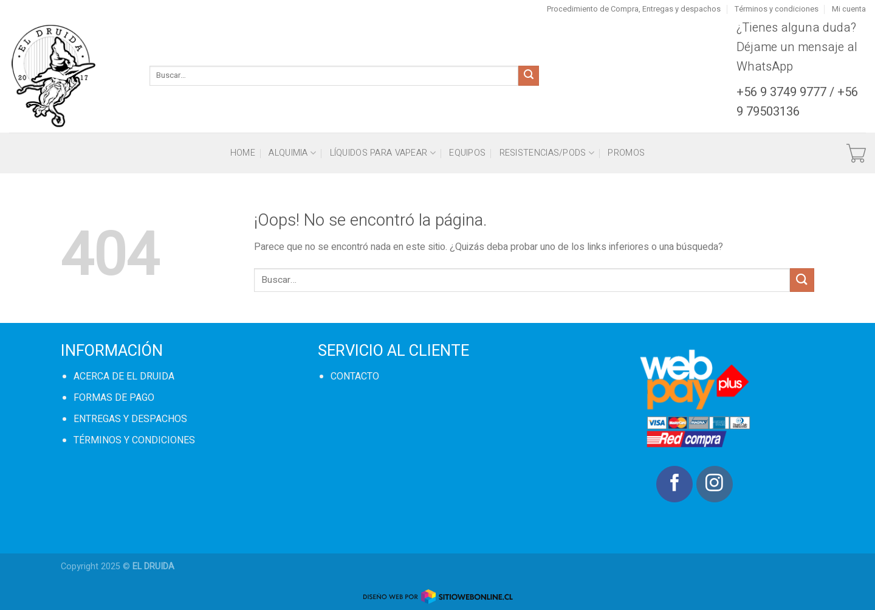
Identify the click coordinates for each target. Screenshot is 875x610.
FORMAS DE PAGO (114, 397)
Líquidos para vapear (383, 153)
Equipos (467, 153)
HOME (242, 153)
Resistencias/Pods (546, 153)
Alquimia (292, 153)
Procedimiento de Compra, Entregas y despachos (634, 9)
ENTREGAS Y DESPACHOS (130, 419)
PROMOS (626, 153)
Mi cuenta (849, 9)
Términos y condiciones (776, 9)
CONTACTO (355, 376)
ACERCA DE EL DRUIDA (124, 376)
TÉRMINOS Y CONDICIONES (134, 440)
